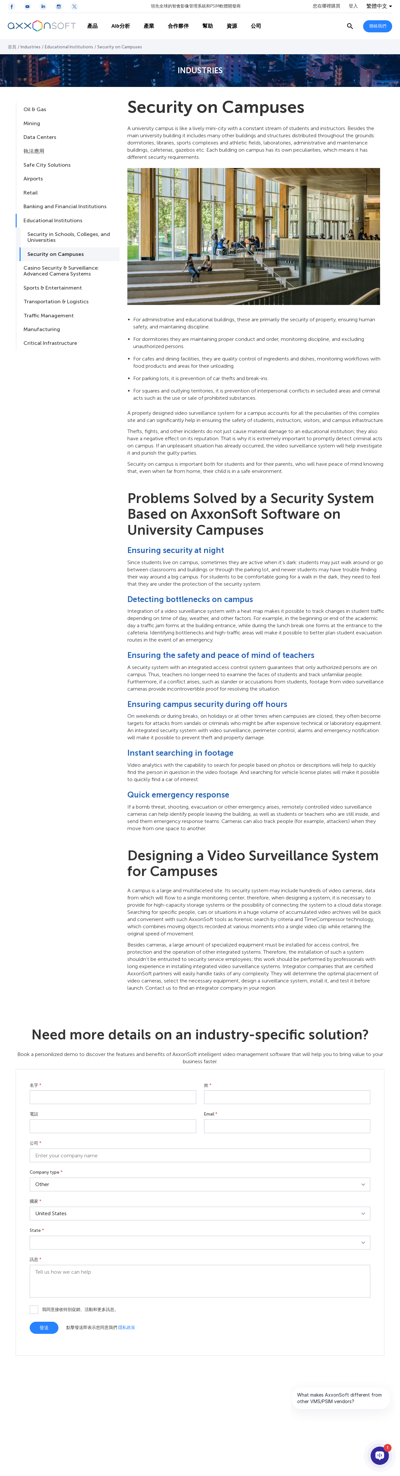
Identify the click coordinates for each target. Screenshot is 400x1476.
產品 (88, 26)
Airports (33, 179)
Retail (31, 193)
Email (210, 1114)
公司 (252, 26)
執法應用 (34, 151)
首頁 (12, 46)
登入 (353, 6)
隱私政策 (126, 1327)
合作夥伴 (174, 26)
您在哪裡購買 (326, 6)
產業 (145, 26)
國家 (35, 1201)
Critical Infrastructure (50, 343)
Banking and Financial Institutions (65, 206)
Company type (46, 1172)
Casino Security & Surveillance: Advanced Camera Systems (61, 271)
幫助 (204, 26)
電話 (34, 1114)
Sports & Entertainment (53, 288)
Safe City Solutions (47, 165)
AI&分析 (116, 26)
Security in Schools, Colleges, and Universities (68, 237)
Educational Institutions (69, 46)
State (37, 1230)
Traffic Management (49, 315)
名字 (35, 1085)
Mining (32, 123)
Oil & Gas (35, 109)
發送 (44, 1328)
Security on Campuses (55, 254)
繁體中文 (376, 6)
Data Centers (40, 137)
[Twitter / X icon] (74, 6)
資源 (228, 26)
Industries (30, 46)
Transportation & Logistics (56, 301)
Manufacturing (42, 329)
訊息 (35, 1259)
